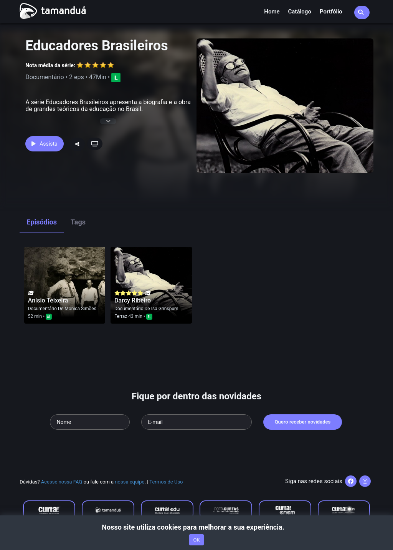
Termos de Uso (166, 482)
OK (196, 540)
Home (271, 11)
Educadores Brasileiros (96, 46)
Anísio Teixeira (48, 300)
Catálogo (299, 11)
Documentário (42, 308)
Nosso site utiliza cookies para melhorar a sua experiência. (196, 527)
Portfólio (331, 11)
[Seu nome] (90, 422)
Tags (78, 222)
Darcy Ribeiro (132, 300)
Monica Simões (80, 308)
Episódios (41, 222)
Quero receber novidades (303, 422)
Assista (44, 144)
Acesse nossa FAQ (62, 482)
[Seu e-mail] (196, 422)
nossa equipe (129, 482)
